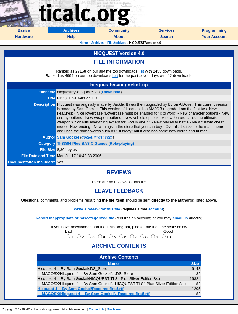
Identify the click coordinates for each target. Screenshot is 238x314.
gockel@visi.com (97, 137)
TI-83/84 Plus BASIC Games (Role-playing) (95, 143)
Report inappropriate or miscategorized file (74, 218)
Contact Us (96, 309)
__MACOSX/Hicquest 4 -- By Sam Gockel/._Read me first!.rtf (94, 294)
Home (84, 42)
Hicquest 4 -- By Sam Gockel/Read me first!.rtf (81, 288)
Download (111, 92)
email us (180, 218)
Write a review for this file (97, 209)
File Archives (116, 42)
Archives (97, 42)
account (155, 209)
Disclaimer (114, 309)
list (141, 71)
